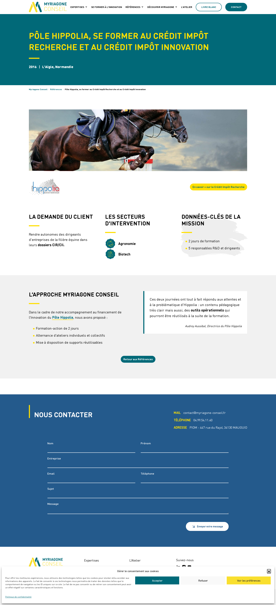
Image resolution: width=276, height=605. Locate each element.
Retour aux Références (138, 359)
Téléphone (147, 473)
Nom (50, 443)
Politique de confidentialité (18, 596)
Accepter (157, 580)
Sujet (50, 488)
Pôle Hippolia (62, 317)
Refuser (203, 580)
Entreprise (54, 458)
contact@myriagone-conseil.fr (204, 413)
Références (56, 89)
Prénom (146, 443)
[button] (269, 571)
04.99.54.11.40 (202, 420)
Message (53, 504)
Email (51, 473)
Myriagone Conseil (38, 89)
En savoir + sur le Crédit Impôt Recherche (218, 187)
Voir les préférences (249, 580)
